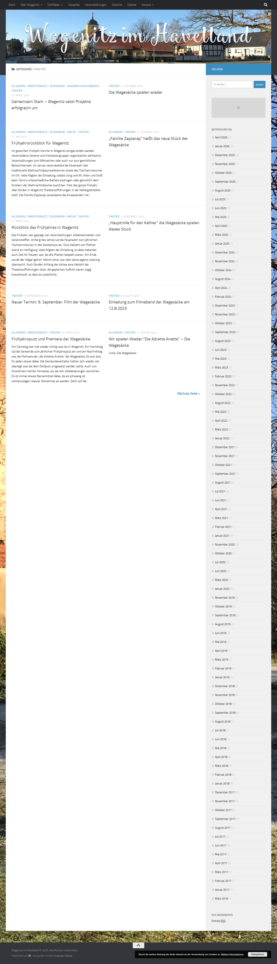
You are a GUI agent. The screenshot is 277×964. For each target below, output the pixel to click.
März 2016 (221, 898)
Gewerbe (74, 5)
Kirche (71, 132)
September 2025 (225, 181)
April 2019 (221, 650)
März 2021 (221, 518)
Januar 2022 (222, 438)
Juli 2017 (220, 836)
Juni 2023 (220, 350)
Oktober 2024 (223, 270)
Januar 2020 (222, 589)
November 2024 (225, 261)
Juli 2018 (220, 730)
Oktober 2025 (223, 173)
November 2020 (225, 544)
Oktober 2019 (223, 606)
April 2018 (221, 757)
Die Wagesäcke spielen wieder (136, 92)
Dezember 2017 (225, 792)
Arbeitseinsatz (37, 86)
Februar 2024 (223, 296)
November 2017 (225, 801)
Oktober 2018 (223, 704)
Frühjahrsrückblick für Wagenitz (40, 142)
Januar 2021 (222, 535)
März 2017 (221, 872)
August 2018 (222, 721)
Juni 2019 (220, 633)
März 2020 (221, 580)
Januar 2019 (222, 677)
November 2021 (225, 456)
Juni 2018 (220, 739)
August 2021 (222, 482)
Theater (17, 90)
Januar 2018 (222, 783)
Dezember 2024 (225, 252)
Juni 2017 (220, 845)
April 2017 (221, 863)
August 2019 (222, 624)
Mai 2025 (220, 217)
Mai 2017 (220, 854)
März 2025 (221, 234)
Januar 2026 (222, 146)
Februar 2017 (223, 881)
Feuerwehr (57, 86)
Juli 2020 (220, 562)
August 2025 (222, 190)
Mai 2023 (220, 358)
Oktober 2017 (223, 810)
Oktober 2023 (223, 323)
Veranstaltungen (96, 5)
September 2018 (225, 712)
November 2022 (225, 385)
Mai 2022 (220, 412)
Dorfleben (54, 5)
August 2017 (222, 828)
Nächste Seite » (188, 393)
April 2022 (221, 420)
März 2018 (221, 766)
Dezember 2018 (225, 686)
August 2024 (222, 279)
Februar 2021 (223, 527)
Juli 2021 (220, 491)
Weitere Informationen (232, 954)
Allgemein (18, 86)
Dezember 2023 (225, 305)
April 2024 (221, 288)
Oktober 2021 (223, 465)
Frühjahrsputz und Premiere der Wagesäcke (51, 338)
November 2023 (225, 314)
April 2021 (221, 509)
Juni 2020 (220, 571)
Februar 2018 (223, 774)
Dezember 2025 (225, 155)
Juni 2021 (220, 500)
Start (11, 5)
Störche (117, 5)
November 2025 (225, 164)
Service (146, 5)
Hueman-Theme (63, 955)
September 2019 (225, 615)
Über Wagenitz (29, 5)
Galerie (131, 5)
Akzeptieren (257, 954)
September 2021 (225, 473)
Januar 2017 (222, 889)
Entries (218, 921)
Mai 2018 (220, 748)
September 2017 (225, 819)
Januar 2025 (222, 243)
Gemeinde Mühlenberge (83, 86)
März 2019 (221, 659)
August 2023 (222, 341)
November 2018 (225, 695)
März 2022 (221, 429)
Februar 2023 (223, 376)
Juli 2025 (220, 199)
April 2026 (221, 137)
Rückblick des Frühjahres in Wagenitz (45, 227)
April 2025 (221, 226)
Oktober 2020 (223, 553)
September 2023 (225, 332)
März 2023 (221, 367)
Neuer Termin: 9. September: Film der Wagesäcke (56, 302)
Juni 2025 (220, 208)
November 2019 (225, 597)
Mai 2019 (220, 642)
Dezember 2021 (225, 447)
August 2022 (222, 403)
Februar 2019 (223, 668)
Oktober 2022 (223, 394)
